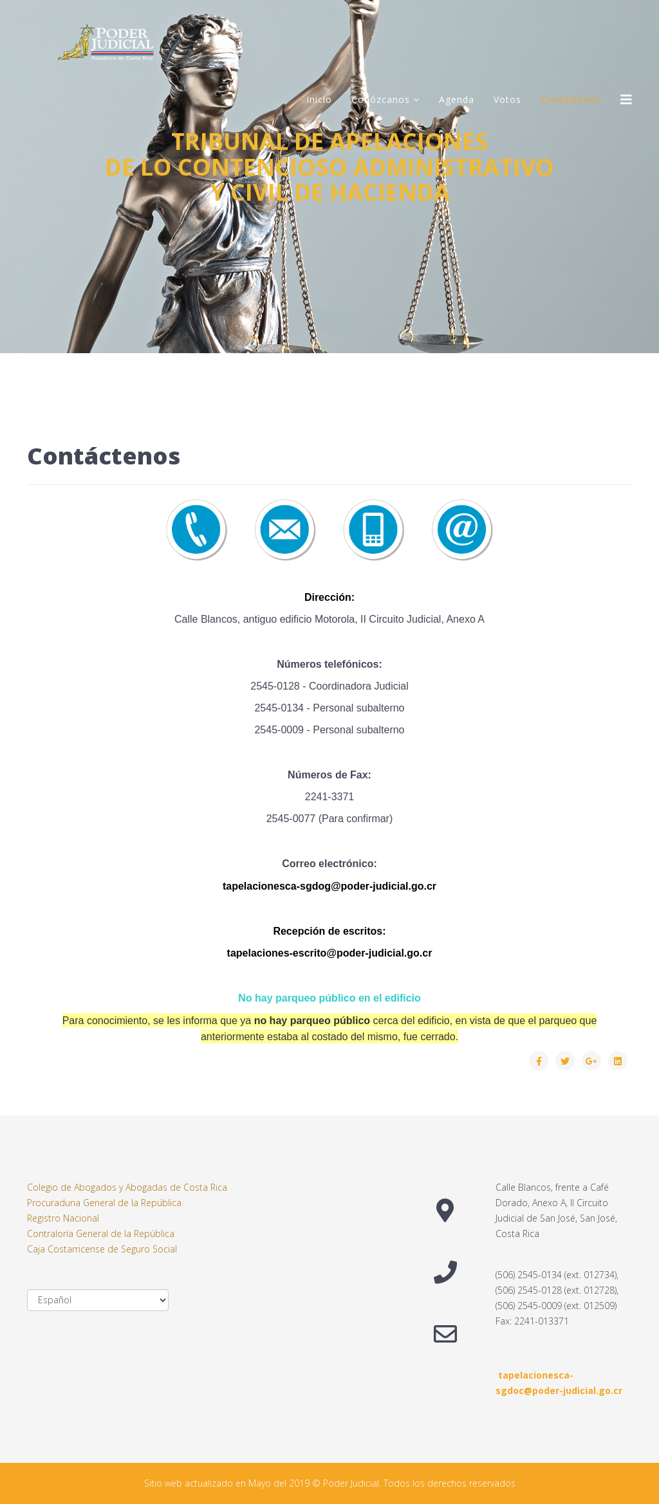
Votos (507, 99)
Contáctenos (571, 99)
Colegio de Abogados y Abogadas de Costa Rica (127, 1187)
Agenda (456, 99)
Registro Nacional (63, 1218)
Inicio (319, 99)
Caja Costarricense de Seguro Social (102, 1249)
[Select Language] (98, 1300)
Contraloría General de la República (100, 1233)
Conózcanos (380, 99)
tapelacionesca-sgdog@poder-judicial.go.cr (329, 886)
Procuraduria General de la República (104, 1203)
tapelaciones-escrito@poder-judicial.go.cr (329, 953)
